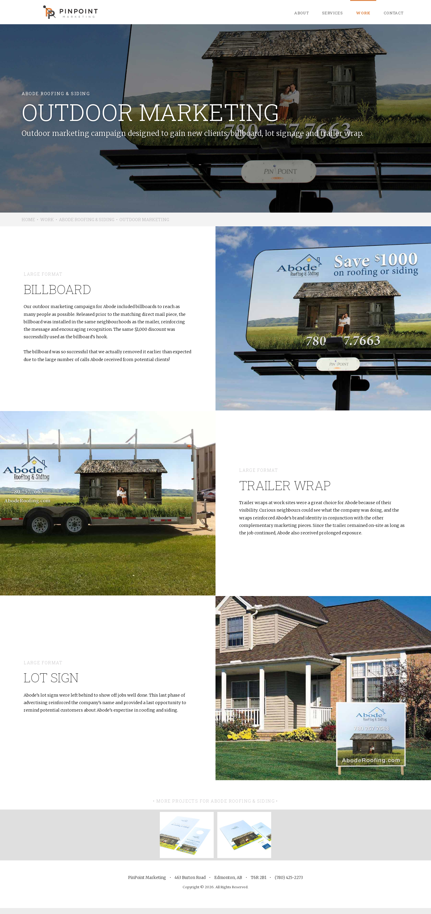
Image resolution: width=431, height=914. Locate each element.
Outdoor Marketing (144, 219)
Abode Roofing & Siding (86, 219)
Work (363, 13)
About (301, 13)
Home (28, 219)
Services (332, 13)
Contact (394, 13)
